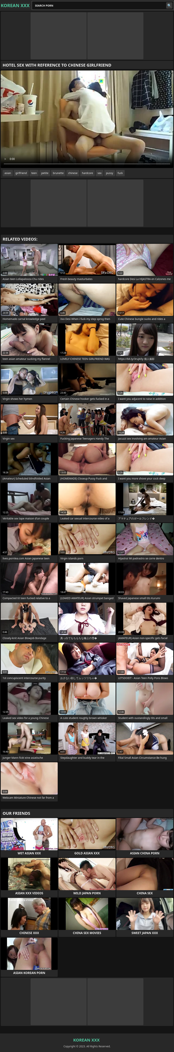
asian (7, 173)
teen (34, 173)
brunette (58, 173)
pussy (109, 173)
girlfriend (21, 173)
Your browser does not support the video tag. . (87, 119)
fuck (120, 173)
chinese (72, 173)
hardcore (87, 173)
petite (44, 173)
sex (99, 173)
